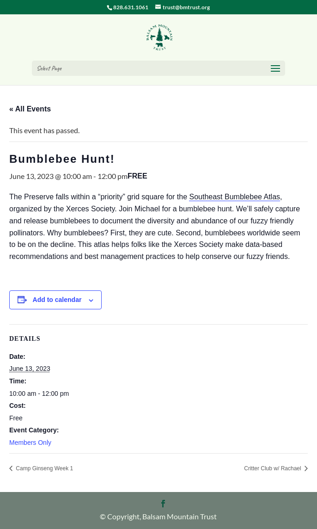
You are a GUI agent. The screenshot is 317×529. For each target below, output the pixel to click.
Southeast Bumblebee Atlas (234, 197)
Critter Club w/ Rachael (273, 468)
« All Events (30, 109)
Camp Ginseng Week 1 (43, 468)
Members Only (30, 442)
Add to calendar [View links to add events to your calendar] (57, 299)
